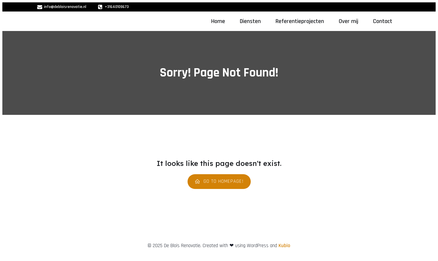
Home (218, 21)
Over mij (348, 21)
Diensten (250, 21)
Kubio (284, 245)
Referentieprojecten (300, 21)
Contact (382, 21)
